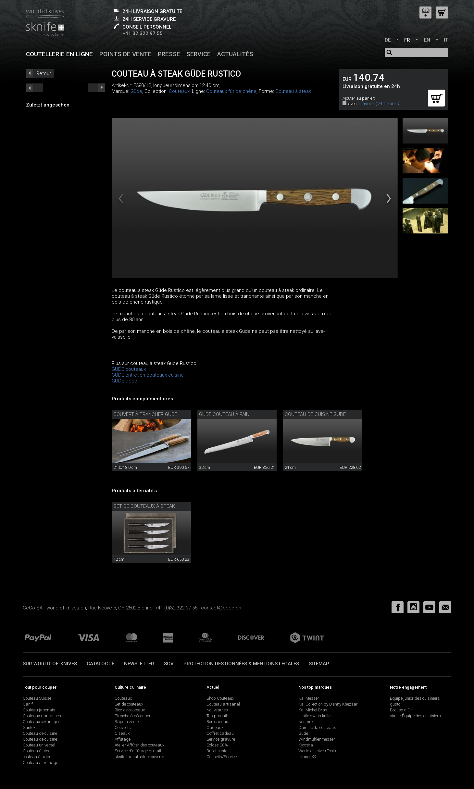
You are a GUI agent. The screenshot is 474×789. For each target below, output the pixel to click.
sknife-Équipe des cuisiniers (415, 715)
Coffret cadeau (220, 733)
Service (198, 54)
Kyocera (305, 745)
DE (388, 40)
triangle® (307, 756)
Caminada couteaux (317, 727)
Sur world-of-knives (50, 664)
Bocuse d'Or (401, 710)
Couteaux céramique (41, 721)
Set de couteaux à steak (144, 506)
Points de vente (125, 54)
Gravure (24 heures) (379, 103)
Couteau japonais (39, 710)
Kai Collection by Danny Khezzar (328, 704)
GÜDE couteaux (129, 369)
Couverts (123, 727)
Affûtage (123, 739)
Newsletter (139, 664)
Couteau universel (39, 745)
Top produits (218, 715)
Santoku (30, 727)
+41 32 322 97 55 (142, 33)
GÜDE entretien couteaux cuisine (148, 375)
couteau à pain (36, 756)
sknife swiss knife (314, 715)
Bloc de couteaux (130, 710)
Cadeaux (214, 727)
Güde (136, 91)
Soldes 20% (217, 745)
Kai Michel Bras (312, 710)
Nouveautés (217, 710)
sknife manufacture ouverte (139, 756)
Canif (28, 704)
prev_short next (96, 87)
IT (446, 40)
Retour (43, 73)
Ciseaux (122, 733)
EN (427, 40)
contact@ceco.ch (221, 608)
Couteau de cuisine (40, 733)
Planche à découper (133, 715)
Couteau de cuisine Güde (315, 414)
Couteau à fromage (40, 762)
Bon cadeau (217, 721)
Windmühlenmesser (316, 739)
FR (407, 40)
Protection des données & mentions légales (241, 664)
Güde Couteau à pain (224, 414)
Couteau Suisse (37, 698)
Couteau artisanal (223, 704)
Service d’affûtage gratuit (138, 750)
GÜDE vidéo (124, 381)
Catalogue (100, 664)
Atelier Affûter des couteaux (139, 745)
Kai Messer (308, 698)
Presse (169, 54)
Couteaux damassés (42, 715)
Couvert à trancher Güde (145, 414)
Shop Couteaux (220, 698)
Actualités (235, 54)
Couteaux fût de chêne (231, 91)
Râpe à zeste (127, 721)
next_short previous (34, 87)
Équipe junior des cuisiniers (415, 698)
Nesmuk (305, 721)
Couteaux (179, 91)
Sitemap (319, 664)
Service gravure (220, 739)
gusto (395, 704)
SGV (169, 664)
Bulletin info (216, 750)
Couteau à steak (293, 91)
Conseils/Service (221, 756)
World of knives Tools (317, 750)
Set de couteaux (129, 704)
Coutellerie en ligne (59, 54)
